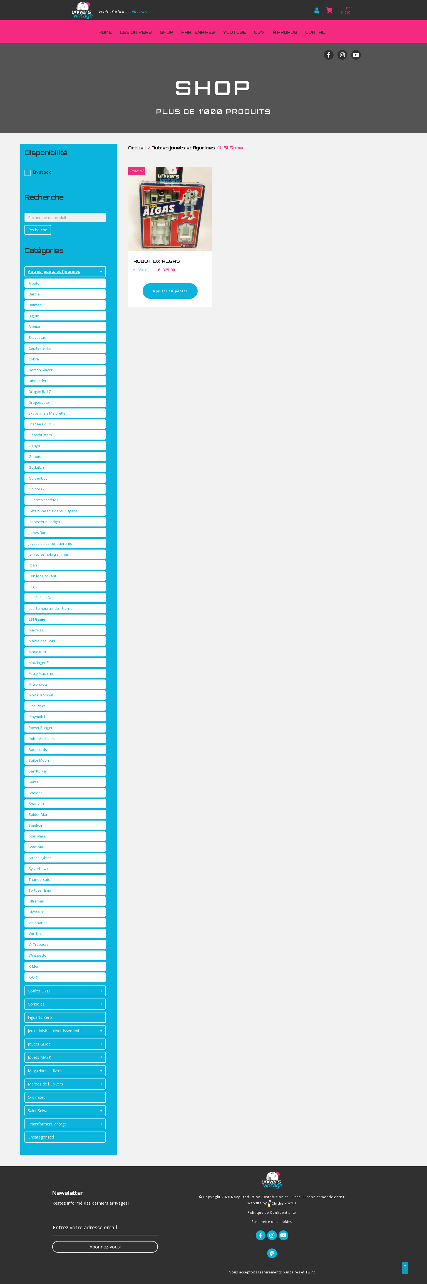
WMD (291, 1203)
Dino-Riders (38, 380)
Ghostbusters (40, 434)
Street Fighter (40, 857)
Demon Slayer (41, 369)
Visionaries (38, 922)
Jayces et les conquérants (50, 543)
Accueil (137, 148)
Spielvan (36, 825)
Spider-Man (38, 814)
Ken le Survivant (42, 575)
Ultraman (36, 901)
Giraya (34, 445)
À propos (285, 32)
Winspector (38, 955)
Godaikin (36, 467)
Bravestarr (38, 337)
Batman (35, 304)
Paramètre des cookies (272, 1221)
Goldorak (36, 488)
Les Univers (136, 32)
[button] (105, 1247)
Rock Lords (38, 749)
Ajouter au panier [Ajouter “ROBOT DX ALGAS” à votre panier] (170, 291)
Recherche (37, 229)
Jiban (33, 565)
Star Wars (37, 836)
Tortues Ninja (40, 890)
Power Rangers (41, 727)
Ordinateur (37, 1097)
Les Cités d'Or (40, 597)
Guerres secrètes (43, 499)
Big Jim (34, 315)
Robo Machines (42, 738)
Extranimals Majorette (47, 413)
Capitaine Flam (41, 348)
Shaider (35, 792)
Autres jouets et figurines (54, 271)
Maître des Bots (42, 640)
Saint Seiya (37, 1110)
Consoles (36, 1004)
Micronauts (38, 684)
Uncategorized (41, 1137)
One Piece (37, 705)
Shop (166, 32)
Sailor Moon (39, 760)
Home (105, 32)
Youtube (234, 32)
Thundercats (39, 879)
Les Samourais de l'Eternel (51, 608)
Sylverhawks (39, 868)
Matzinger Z (39, 662)
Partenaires (198, 32)
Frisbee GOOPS (42, 424)
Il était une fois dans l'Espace (53, 510)
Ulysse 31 (37, 911)
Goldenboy (38, 478)
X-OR (33, 977)
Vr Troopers (39, 944)
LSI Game (37, 619)
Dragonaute (39, 402)
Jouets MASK (39, 1057)
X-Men (34, 966)
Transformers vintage (47, 1124)
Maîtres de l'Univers (45, 1084)
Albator (35, 283)
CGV (259, 32)
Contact (317, 32)
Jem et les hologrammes (49, 554)
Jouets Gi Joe (39, 1044)
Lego (33, 586)
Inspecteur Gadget (44, 521)
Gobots (35, 456)
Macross (36, 630)
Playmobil (37, 716)
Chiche (276, 1203)
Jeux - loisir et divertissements (54, 1030)
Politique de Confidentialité (272, 1212)
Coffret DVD (39, 991)
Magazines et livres (45, 1070)
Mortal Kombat (41, 695)
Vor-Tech (36, 933)
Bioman (35, 326)
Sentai (34, 781)
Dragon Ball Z (40, 391)
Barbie (34, 294)
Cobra (34, 359)
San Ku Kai (38, 771)
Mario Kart (37, 651)
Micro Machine (41, 673)
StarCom (36, 846)
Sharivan (36, 803)
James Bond (39, 532)
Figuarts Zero (40, 1017)
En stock (42, 172)
